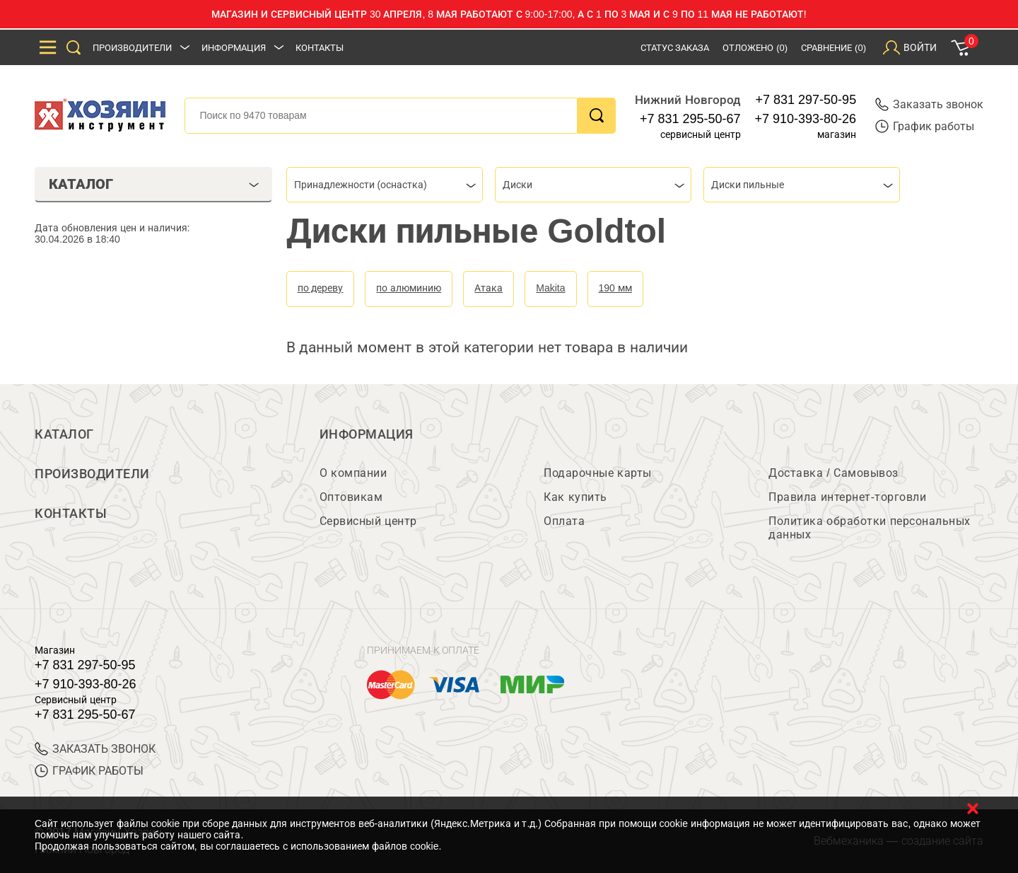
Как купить (575, 497)
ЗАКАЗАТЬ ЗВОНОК (95, 749)
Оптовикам (351, 497)
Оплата (564, 521)
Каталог (64, 434)
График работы (924, 126)
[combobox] (384, 184)
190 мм (615, 288)
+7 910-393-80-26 (806, 119)
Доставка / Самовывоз (833, 473)
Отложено (755, 47)
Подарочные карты (597, 473)
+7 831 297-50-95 (806, 100)
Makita (550, 288)
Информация (233, 47)
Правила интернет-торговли (847, 497)
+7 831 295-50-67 (690, 119)
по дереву (321, 288)
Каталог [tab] (154, 184)
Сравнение (833, 47)
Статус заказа (675, 47)
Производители (132, 47)
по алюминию (408, 288)
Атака (488, 288)
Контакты (320, 47)
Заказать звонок (929, 104)
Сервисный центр (368, 521)
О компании (353, 473)
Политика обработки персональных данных (869, 527)
